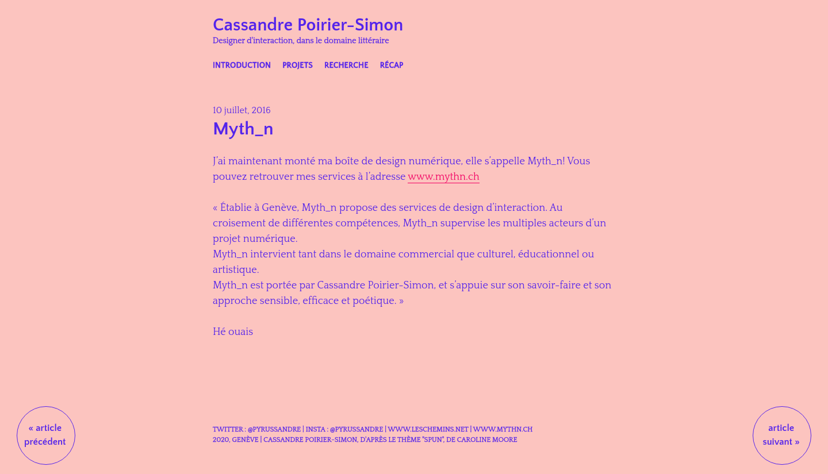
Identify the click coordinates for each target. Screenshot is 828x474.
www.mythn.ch (443, 177)
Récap (392, 65)
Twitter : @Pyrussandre (257, 429)
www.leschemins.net (428, 429)
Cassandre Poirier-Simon (308, 25)
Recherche (346, 65)
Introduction (242, 65)
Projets (297, 65)
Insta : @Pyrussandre (344, 429)
